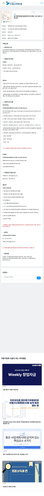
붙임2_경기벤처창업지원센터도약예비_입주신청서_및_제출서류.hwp (19, 258)
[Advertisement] (22, 331)
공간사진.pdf (6, 260)
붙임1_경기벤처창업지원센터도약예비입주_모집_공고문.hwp (17, 256)
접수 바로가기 (12, 178)
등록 (39, 278)
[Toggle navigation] (3, 3)
